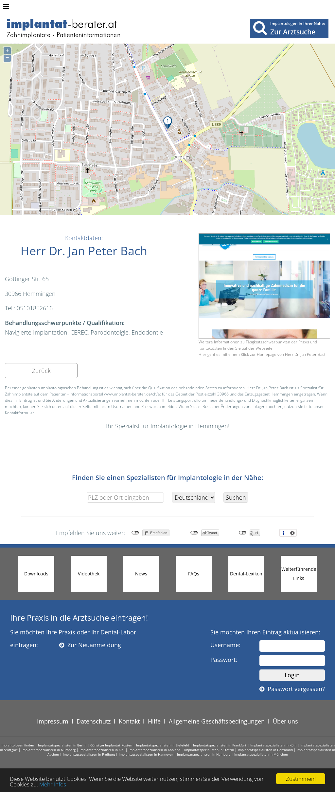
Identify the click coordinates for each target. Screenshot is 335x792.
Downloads (36, 573)
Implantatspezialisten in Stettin (209, 749)
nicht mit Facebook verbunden (135, 533)
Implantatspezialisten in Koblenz (154, 749)
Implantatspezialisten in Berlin (62, 745)
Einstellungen (292, 533)
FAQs (193, 573)
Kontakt (129, 721)
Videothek (88, 573)
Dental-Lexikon (246, 573)
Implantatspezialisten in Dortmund (265, 749)
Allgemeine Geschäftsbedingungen (217, 721)
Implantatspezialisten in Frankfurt (219, 745)
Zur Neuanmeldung (90, 645)
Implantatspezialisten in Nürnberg (49, 749)
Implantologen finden (17, 745)
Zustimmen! (301, 778)
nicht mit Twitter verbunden (194, 533)
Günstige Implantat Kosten (111, 745)
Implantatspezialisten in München (261, 754)
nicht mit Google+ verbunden (242, 533)
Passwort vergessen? (292, 689)
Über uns (285, 721)
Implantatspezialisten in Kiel (102, 749)
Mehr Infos (52, 784)
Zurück (41, 371)
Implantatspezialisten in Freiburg (89, 754)
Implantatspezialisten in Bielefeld (162, 745)
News (141, 573)
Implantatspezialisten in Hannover (146, 754)
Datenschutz (94, 721)
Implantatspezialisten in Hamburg (203, 754)
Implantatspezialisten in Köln (273, 745)
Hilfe (154, 721)
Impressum (52, 721)
